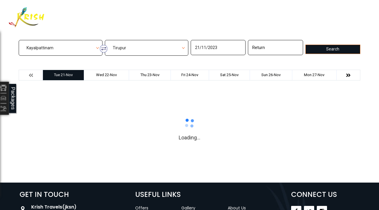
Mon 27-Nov (314, 75)
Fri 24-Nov (189, 75)
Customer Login (283, 13)
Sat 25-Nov (229, 75)
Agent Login (330, 12)
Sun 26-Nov (271, 75)
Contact (228, 13)
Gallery (199, 13)
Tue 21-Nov (63, 75)
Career (256, 13)
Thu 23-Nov (149, 75)
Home (122, 13)
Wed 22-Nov (106, 75)
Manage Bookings (160, 13)
